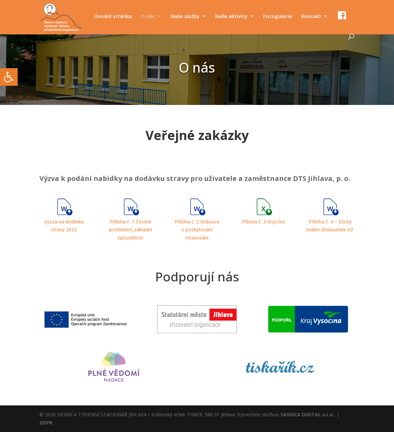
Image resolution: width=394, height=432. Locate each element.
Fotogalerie (277, 16)
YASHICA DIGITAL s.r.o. (307, 414)
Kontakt (311, 16)
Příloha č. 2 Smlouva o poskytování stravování (196, 229)
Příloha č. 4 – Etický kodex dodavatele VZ (330, 221)
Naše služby (185, 16)
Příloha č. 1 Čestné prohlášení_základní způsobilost (130, 229)
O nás (148, 16)
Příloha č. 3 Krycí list (263, 221)
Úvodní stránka (113, 16)
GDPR (45, 422)
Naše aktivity (231, 16)
